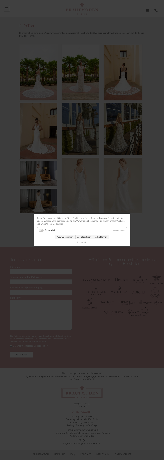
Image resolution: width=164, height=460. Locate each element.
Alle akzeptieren (84, 237)
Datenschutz (82, 242)
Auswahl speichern (65, 237)
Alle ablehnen (101, 237)
